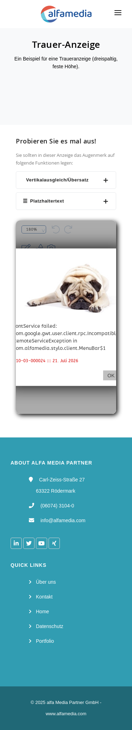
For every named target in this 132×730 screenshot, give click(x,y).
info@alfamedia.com (63, 520)
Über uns (46, 582)
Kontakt (44, 597)
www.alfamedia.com (66, 713)
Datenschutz (49, 626)
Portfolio (45, 641)
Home (42, 611)
